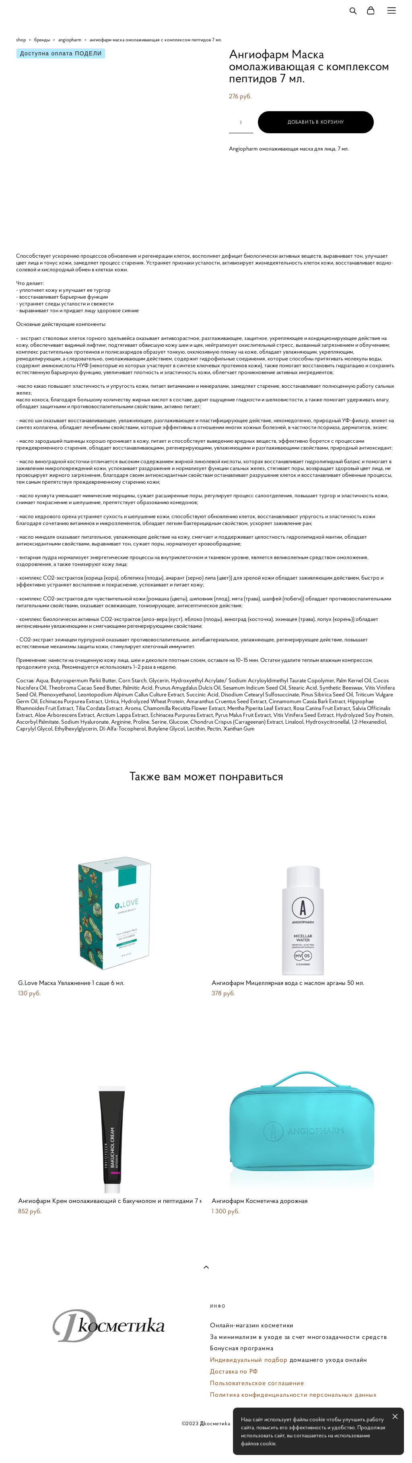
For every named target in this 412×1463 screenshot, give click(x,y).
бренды (42, 40)
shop (21, 40)
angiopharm (69, 40)
